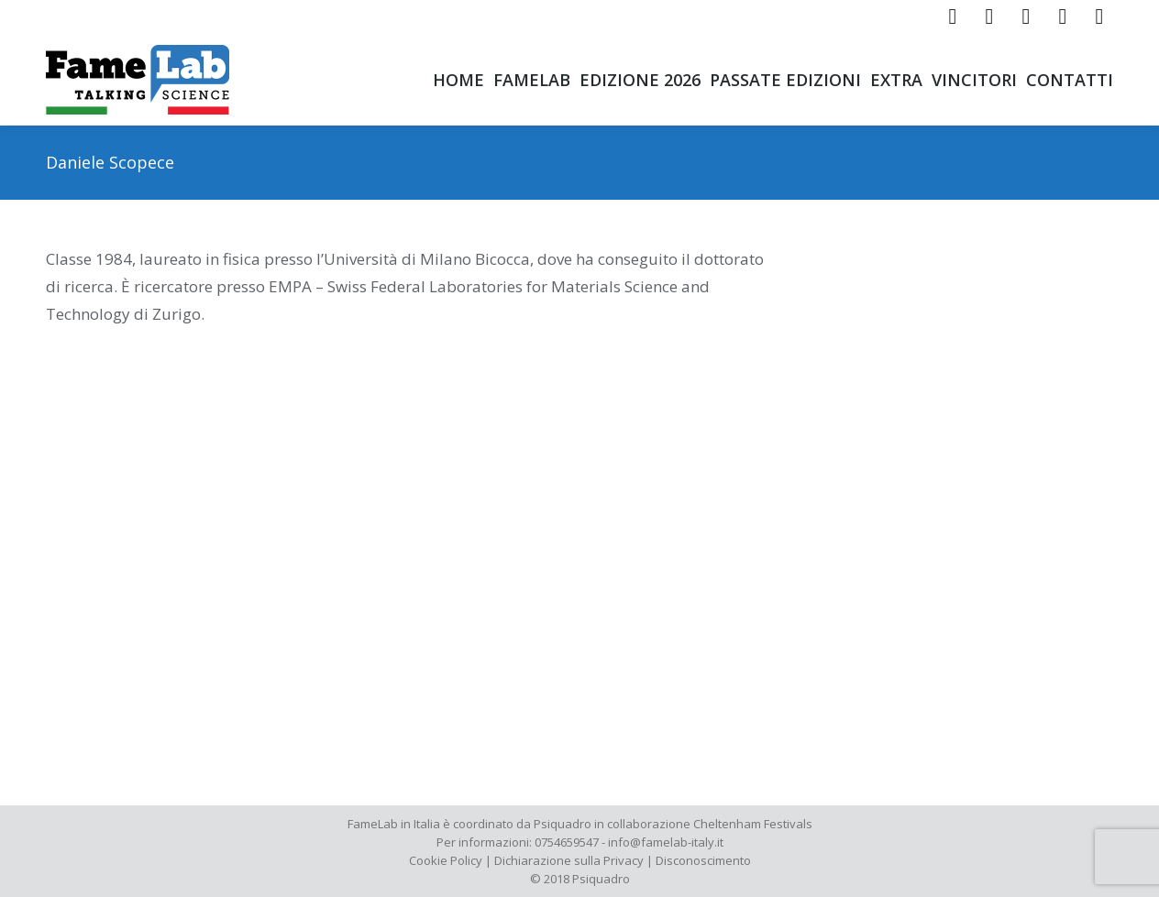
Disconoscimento (703, 860)
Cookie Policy (445, 860)
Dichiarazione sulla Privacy (569, 860)
